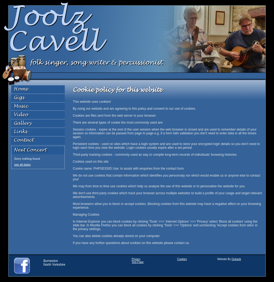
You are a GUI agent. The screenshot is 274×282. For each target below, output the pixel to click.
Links (20, 132)
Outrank (236, 259)
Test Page (137, 262)
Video (21, 115)
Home (21, 89)
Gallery (23, 123)
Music (21, 106)
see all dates (22, 164)
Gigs (19, 98)
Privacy (136, 259)
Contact (23, 140)
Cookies (182, 259)
